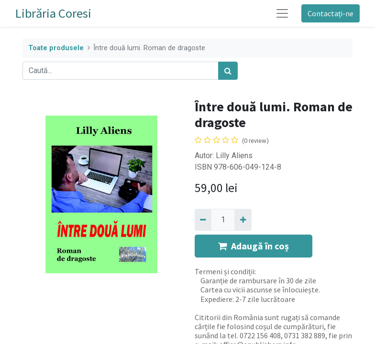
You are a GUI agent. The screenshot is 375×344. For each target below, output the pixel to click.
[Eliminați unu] (203, 220)
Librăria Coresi (53, 13)
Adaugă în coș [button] (253, 246)
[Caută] (228, 71)
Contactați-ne (330, 13)
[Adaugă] (242, 220)
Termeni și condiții (224, 271)
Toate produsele (56, 48)
